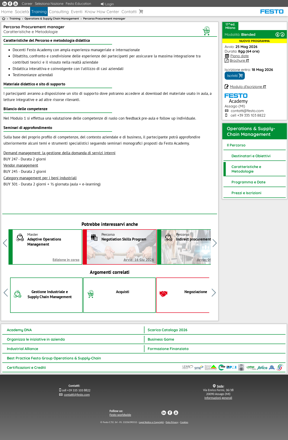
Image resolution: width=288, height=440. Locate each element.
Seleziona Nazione (49, 3)
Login (107, 4)
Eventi (76, 11)
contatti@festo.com (247, 110)
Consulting (59, 11)
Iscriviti (234, 75)
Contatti (129, 11)
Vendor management (20, 165)
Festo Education (78, 3)
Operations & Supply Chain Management (52, 18)
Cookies (184, 422)
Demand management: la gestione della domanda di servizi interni (59, 152)
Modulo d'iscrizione (248, 86)
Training (39, 11)
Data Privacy (172, 422)
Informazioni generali (218, 398)
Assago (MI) (236, 103)
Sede (220, 386)
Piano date (239, 55)
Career (27, 3)
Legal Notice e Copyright (151, 422)
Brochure (239, 60)
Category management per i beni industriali (40, 177)
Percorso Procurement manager (104, 18)
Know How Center (102, 11)
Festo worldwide (120, 415)
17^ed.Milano (230, 26)
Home (7, 11)
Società (22, 11)
